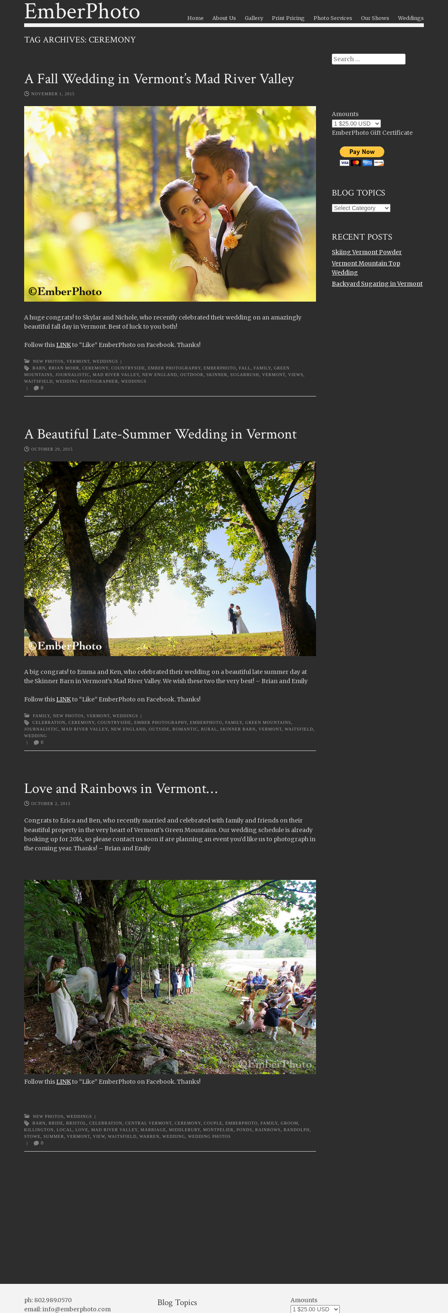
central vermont (148, 1123)
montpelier (218, 1129)
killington (39, 1129)
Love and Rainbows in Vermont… (120, 788)
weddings (134, 381)
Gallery (254, 18)
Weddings (411, 18)
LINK (63, 345)
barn (39, 368)
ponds (244, 1129)
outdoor (192, 374)
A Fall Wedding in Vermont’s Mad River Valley (159, 78)
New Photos (48, 361)
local (64, 1129)
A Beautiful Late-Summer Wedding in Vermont (160, 434)
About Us (224, 18)
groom (289, 1123)
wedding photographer (87, 381)
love (81, 1129)
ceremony (95, 368)
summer (53, 1136)
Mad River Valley (116, 374)
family (262, 368)
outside (159, 729)
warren (149, 1136)
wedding (35, 735)
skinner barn (238, 729)
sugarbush (244, 374)
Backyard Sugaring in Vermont (377, 283)
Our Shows (375, 18)
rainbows (268, 1129)
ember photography (174, 368)
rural (209, 729)
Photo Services (333, 18)
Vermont (78, 361)
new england (159, 374)
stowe (32, 1136)
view (99, 1136)
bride (56, 1123)
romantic (185, 729)
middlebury (184, 1129)
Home (195, 18)
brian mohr (64, 368)
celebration (48, 722)
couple (213, 1123)
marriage (153, 1129)
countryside (128, 368)
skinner (217, 374)
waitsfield (38, 381)
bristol (76, 1123)
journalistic (72, 374)
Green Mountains (268, 722)
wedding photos (209, 1136)
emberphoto (220, 368)
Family (41, 715)
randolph (296, 1129)
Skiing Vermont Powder (367, 252)
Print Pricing (288, 18)
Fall (245, 368)
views (296, 374)
